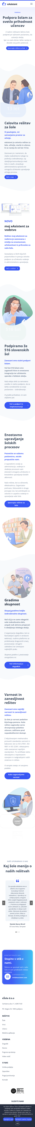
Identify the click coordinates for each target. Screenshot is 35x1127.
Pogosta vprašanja (8, 1052)
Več (17, 1123)
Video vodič (6, 1056)
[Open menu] (31, 4)
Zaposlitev (5, 1071)
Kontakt (5, 1080)
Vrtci (4, 1025)
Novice (4, 1048)
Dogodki (5, 1044)
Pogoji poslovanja (8, 1076)
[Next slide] (31, 903)
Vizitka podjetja (7, 1067)
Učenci (4, 1029)
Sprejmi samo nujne (23, 1119)
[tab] (16, 932)
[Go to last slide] (3, 903)
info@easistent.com (19, 984)
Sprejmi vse (8, 1119)
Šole (3, 1020)
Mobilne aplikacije (8, 1033)
